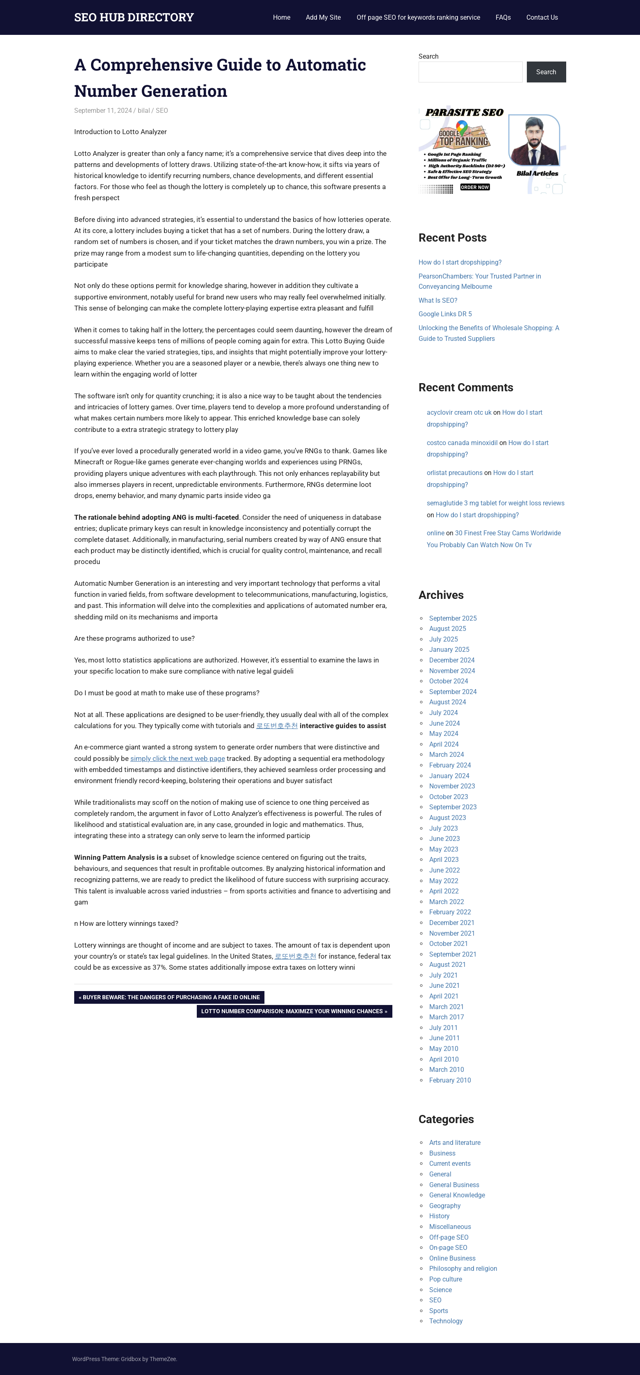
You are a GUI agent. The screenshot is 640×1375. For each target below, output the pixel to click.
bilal (144, 110)
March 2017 (446, 1017)
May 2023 (443, 849)
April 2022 (444, 891)
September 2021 (453, 954)
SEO (162, 110)
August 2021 (447, 964)
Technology (446, 1321)
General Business (454, 1185)
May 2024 (443, 734)
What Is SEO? (438, 300)
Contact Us (542, 17)
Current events (450, 1163)
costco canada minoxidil (462, 443)
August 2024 (447, 702)
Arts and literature (455, 1143)
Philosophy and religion (463, 1268)
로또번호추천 (277, 726)
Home (281, 17)
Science (440, 1290)
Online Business (452, 1258)
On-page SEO (448, 1248)
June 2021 (444, 985)
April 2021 (444, 996)
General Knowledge (457, 1195)
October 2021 (448, 944)
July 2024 (443, 713)
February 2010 (450, 1080)
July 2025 (443, 639)
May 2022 (443, 881)
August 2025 (447, 629)
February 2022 (450, 912)
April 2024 (444, 744)
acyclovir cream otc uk (459, 412)
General (440, 1174)
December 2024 (452, 660)
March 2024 (446, 754)
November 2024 (452, 671)
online (435, 533)
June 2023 (444, 839)
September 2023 (453, 807)
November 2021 (452, 933)
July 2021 (443, 975)
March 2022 (446, 902)
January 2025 (449, 649)
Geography (445, 1206)
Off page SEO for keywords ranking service (418, 17)
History (439, 1216)
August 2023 (447, 818)
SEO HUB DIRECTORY (134, 17)
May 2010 (443, 1049)
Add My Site (323, 17)
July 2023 (443, 828)
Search (429, 56)
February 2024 (450, 765)
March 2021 (446, 1007)
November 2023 (452, 786)
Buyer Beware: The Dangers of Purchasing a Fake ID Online (171, 998)
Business (442, 1153)
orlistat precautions (455, 473)
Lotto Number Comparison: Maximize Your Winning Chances (292, 1012)
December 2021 (452, 923)
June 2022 (444, 870)
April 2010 (444, 1059)
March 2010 (446, 1070)
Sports (438, 1311)
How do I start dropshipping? (460, 262)
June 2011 (444, 1038)
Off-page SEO (449, 1237)
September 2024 (453, 692)
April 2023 (444, 859)
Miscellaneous (450, 1227)
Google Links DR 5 (445, 314)
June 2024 (444, 723)
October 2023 (448, 797)
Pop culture (445, 1279)
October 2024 (448, 681)
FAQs (503, 17)
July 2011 (443, 1028)
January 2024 (449, 776)
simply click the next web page (177, 758)
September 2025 (453, 618)
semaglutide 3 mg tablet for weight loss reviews (496, 503)
